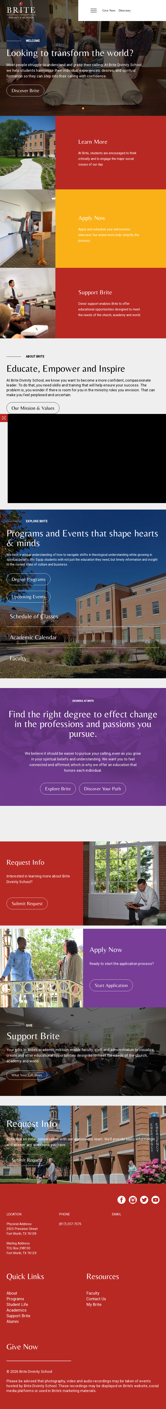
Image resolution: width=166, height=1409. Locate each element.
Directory (125, 10)
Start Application (111, 985)
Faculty (18, 658)
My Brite (94, 1304)
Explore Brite (58, 788)
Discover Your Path (102, 788)
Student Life (17, 1304)
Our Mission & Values (33, 408)
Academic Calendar (33, 637)
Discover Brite (25, 90)
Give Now (109, 10)
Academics (16, 1310)
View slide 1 (83, 108)
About (11, 1293)
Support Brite (18, 1315)
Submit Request (27, 903)
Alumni (12, 1321)
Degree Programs (28, 579)
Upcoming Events (28, 596)
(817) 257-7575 (70, 1224)
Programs (15, 1298)
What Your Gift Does (27, 1075)
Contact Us (96, 1298)
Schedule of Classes (34, 616)
